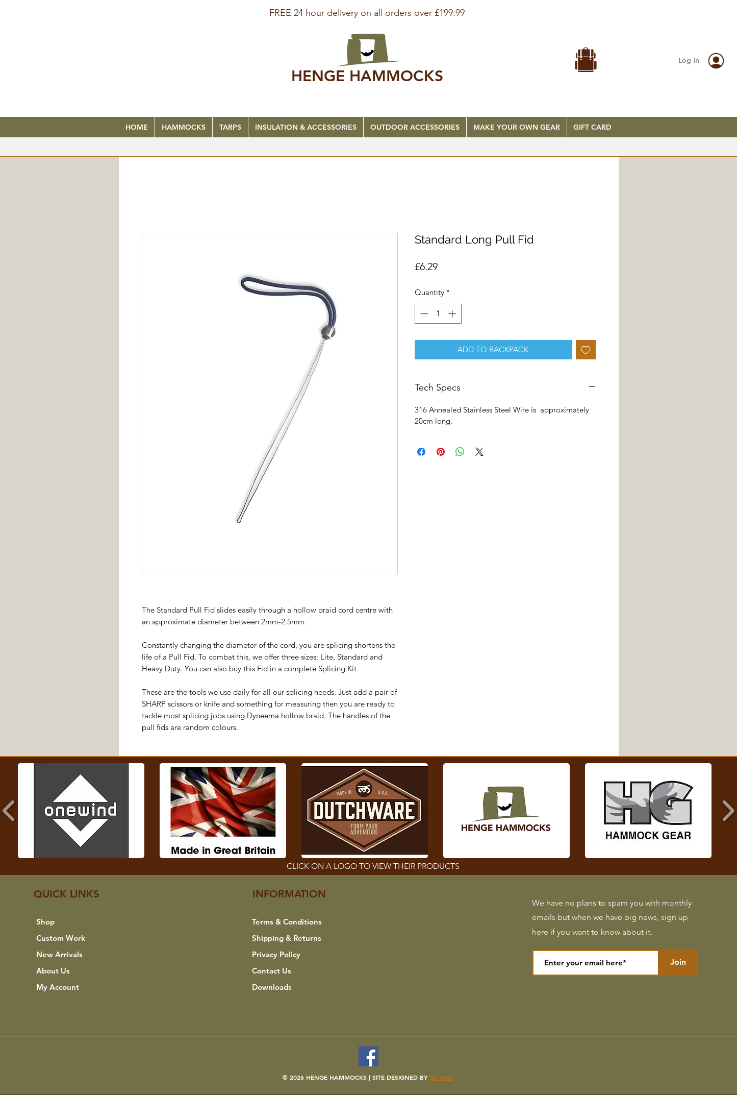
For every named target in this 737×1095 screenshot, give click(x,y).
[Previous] (57, 16)
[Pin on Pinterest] (441, 452)
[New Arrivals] (82, 954)
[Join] (678, 963)
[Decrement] (423, 313)
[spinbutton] (437, 313)
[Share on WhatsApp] (460, 452)
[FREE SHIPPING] (368, 6)
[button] (586, 61)
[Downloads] (298, 987)
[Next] (679, 16)
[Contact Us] (298, 971)
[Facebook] (368, 1056)
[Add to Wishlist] (586, 350)
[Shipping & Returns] (298, 938)
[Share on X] (479, 452)
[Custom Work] (82, 938)
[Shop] (82, 922)
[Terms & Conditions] (298, 922)
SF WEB (441, 1077)
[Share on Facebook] (421, 452)
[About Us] (82, 971)
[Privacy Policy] (298, 954)
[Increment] (453, 313)
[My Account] (82, 987)
